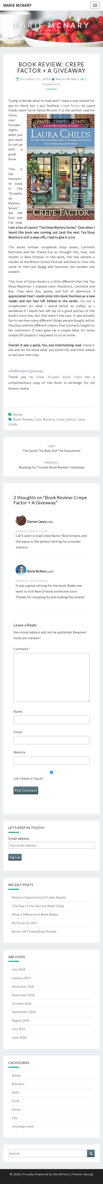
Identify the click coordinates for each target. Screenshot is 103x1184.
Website (19, 752)
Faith (15, 1092)
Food (15, 1101)
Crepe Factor (70, 105)
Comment (22, 649)
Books (17, 414)
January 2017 (21, 978)
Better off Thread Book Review (34, 931)
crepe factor (65, 419)
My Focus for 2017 (24, 923)
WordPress (61, 1174)
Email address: (18, 838)
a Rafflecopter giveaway (25, 371)
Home (16, 1109)
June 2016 (19, 1037)
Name (17, 711)
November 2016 (23, 995)
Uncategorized (22, 1126)
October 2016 (21, 1003)
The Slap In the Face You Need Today (38, 906)
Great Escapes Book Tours (59, 377)
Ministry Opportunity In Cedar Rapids (39, 897)
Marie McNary (17, 5)
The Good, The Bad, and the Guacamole (51, 448)
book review (22, 419)
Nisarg (88, 1174)
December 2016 (23, 986)
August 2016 (20, 1020)
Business (18, 1084)
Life (14, 1118)
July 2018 (18, 969)
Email (17, 732)
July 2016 (18, 1029)
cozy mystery (44, 419)
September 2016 (24, 1012)
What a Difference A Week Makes (35, 914)
